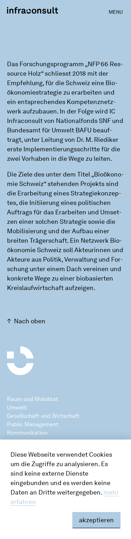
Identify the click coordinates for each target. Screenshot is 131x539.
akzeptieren (96, 520)
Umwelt (17, 407)
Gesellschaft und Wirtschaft (43, 416)
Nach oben (29, 321)
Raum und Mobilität (32, 399)
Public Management (33, 424)
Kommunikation (27, 432)
